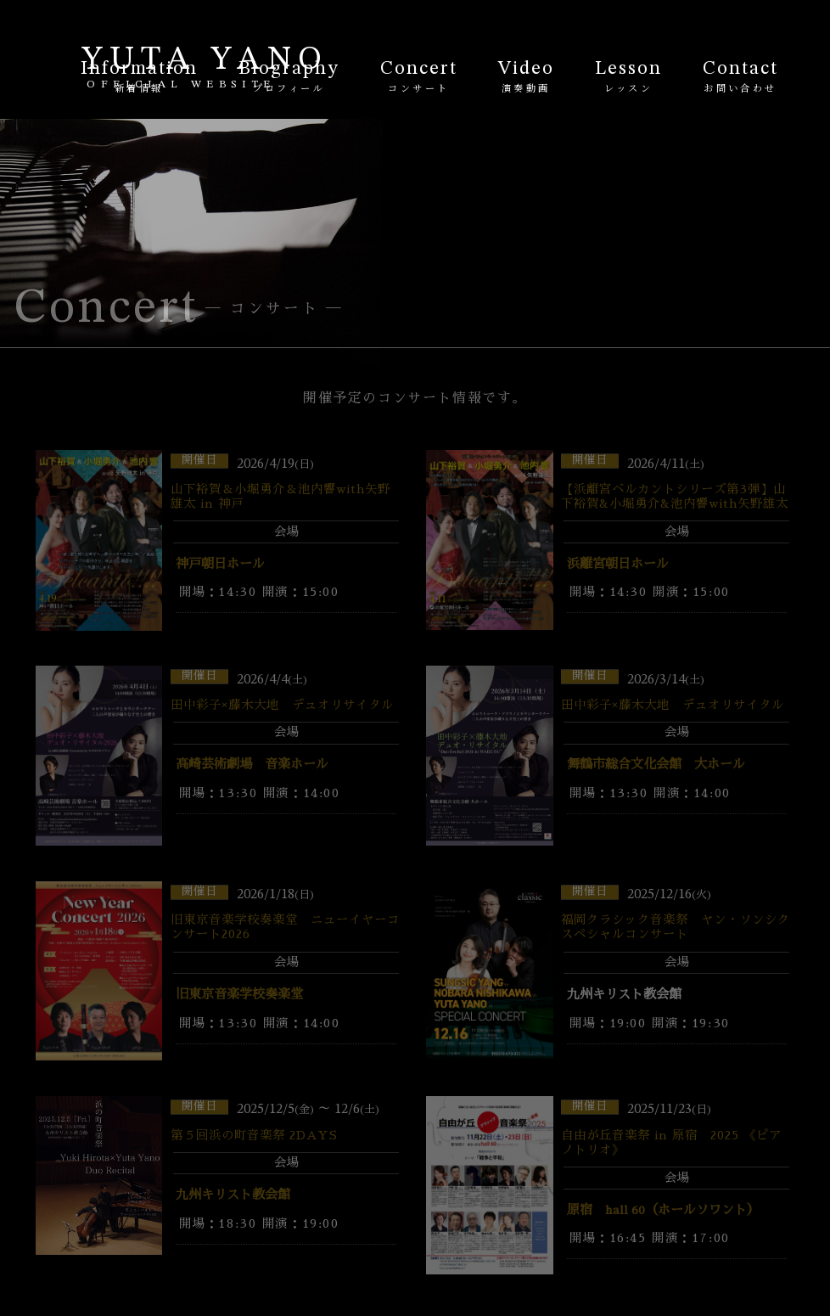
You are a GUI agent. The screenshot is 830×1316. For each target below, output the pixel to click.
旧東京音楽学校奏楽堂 (239, 995)
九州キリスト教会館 (233, 1195)
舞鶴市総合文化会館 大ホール (656, 765)
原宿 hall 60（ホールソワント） (663, 1211)
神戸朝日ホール (220, 564)
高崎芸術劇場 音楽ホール (252, 765)
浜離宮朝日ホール (618, 564)
